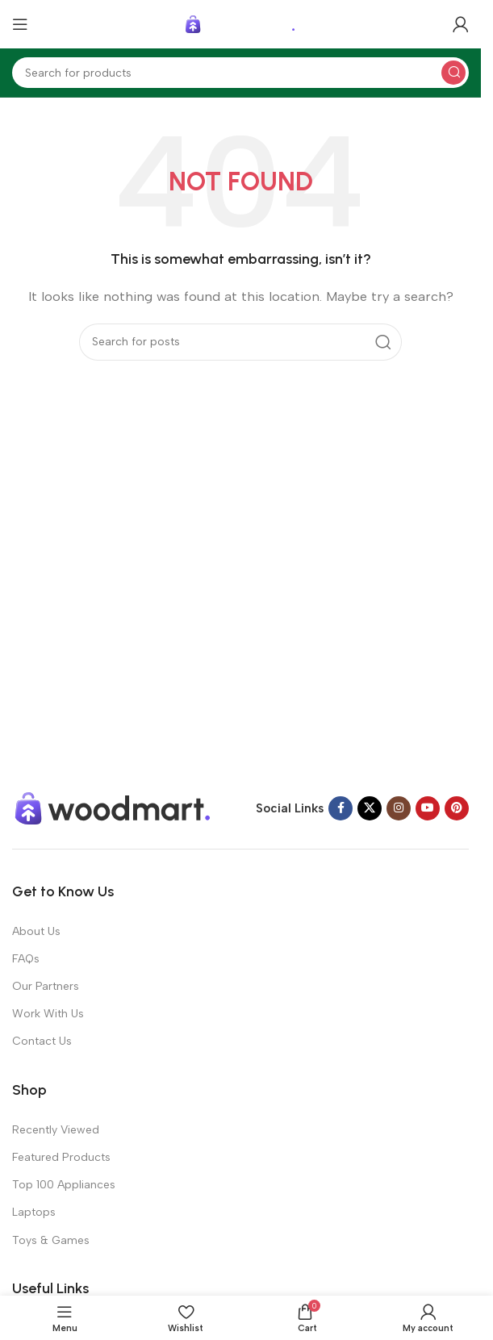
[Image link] (113, 806)
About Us (36, 931)
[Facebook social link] (340, 808)
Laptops (34, 1212)
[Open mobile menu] (20, 24)
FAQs (26, 959)
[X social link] (369, 808)
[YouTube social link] (428, 808)
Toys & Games (51, 1240)
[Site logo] (240, 23)
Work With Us (48, 1014)
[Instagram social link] (398, 808)
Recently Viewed (55, 1130)
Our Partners (45, 986)
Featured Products (61, 1157)
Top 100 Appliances (63, 1185)
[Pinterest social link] (457, 808)
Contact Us (42, 1041)
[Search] (240, 72)
